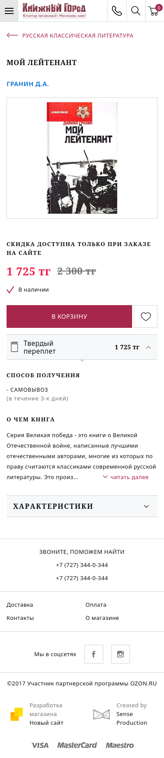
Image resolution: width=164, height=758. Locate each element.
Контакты (20, 618)
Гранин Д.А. (28, 84)
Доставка (20, 604)
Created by (131, 705)
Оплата (96, 604)
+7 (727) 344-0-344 (82, 565)
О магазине (102, 618)
